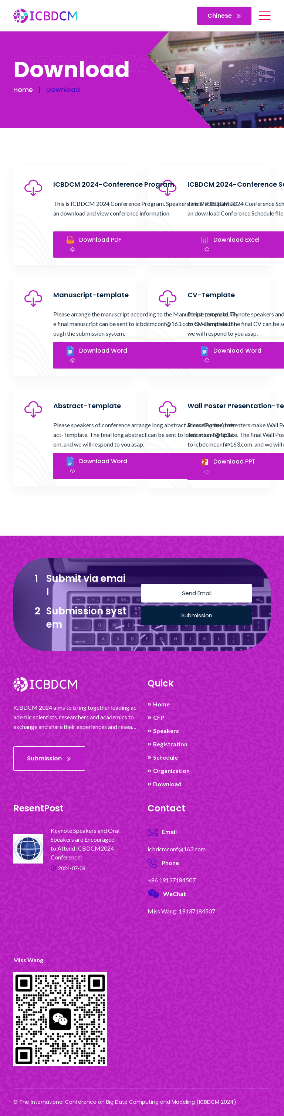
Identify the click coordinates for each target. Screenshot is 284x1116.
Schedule (165, 757)
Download (167, 784)
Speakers (166, 731)
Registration (170, 744)
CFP (158, 717)
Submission (196, 615)
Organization (171, 771)
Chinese (224, 15)
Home (23, 89)
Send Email (197, 593)
